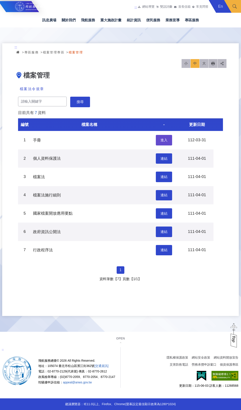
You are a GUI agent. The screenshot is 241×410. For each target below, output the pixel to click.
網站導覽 (148, 6)
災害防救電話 (179, 364)
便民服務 (153, 20)
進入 (163, 140)
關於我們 (69, 20)
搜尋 (234, 6)
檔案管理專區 (53, 52)
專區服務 (192, 20)
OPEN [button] (120, 338)
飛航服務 (88, 20)
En (220, 6)
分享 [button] (222, 63)
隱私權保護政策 (177, 357)
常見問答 (202, 6)
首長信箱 (184, 6)
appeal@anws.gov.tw (77, 382)
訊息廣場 (49, 20)
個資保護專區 (229, 364)
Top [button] (234, 339)
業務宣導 (173, 20)
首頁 (18, 52)
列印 (213, 63)
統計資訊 (134, 20)
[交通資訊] (101, 366)
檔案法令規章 (32, 89)
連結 (163, 158)
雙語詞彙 (166, 6)
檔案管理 (76, 52)
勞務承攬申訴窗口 (204, 364)
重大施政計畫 (110, 20)
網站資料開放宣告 (226, 357)
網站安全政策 (201, 357)
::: (135, 7)
